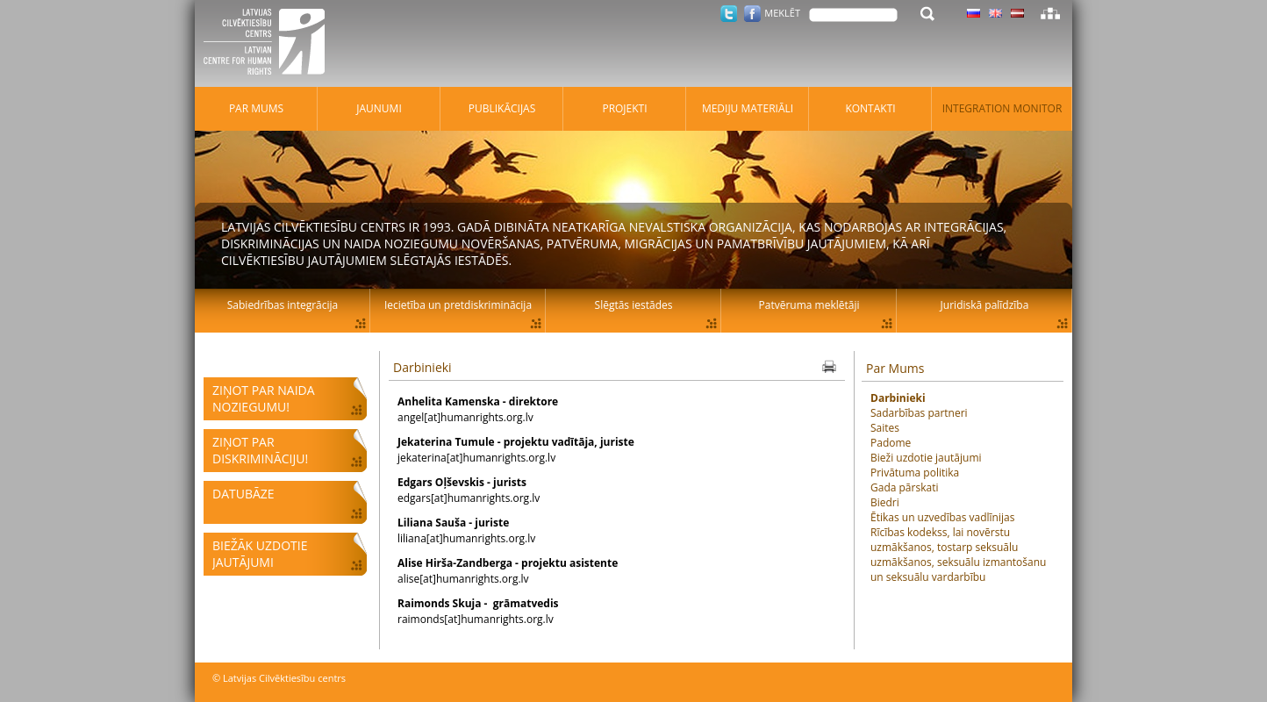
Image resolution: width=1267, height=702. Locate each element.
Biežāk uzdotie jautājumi (259, 553)
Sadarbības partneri (919, 412)
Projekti (624, 108)
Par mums (256, 108)
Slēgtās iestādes (634, 304)
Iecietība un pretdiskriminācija (458, 304)
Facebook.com (752, 13)
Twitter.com (728, 13)
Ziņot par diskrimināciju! (260, 450)
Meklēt (782, 12)
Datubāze (243, 493)
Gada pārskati (904, 487)
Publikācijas (502, 108)
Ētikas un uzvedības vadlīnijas (942, 517)
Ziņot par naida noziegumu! (263, 398)
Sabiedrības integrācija (282, 304)
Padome (890, 442)
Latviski (1017, 13)
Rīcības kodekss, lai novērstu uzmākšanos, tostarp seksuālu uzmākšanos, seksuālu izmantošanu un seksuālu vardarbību (958, 554)
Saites (884, 427)
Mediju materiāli (747, 108)
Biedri (884, 502)
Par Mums (895, 368)
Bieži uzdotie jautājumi (926, 457)
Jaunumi (379, 108)
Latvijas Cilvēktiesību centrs (269, 44)
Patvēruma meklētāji (809, 304)
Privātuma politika (914, 472)
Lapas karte (1050, 13)
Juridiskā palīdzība (985, 304)
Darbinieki (422, 367)
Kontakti (870, 108)
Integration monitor (1002, 108)
